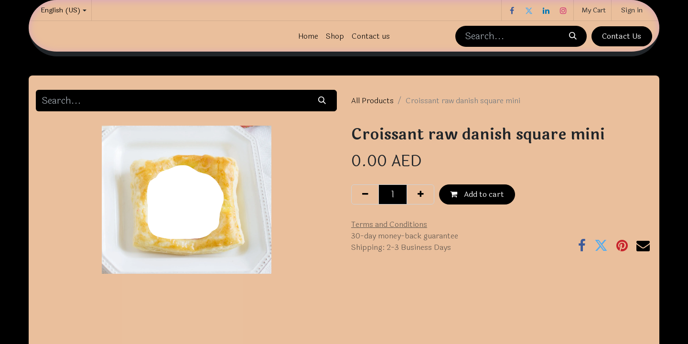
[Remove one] (365, 194)
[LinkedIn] (546, 10)
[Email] (643, 245)
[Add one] (420, 194)
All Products (372, 101)
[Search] (572, 36)
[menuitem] (308, 36)
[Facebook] (511, 10)
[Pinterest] (622, 245)
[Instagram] (563, 10)
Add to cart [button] (477, 194)
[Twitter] (529, 10)
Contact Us (621, 36)
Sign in (632, 10)
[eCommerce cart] (592, 10)
